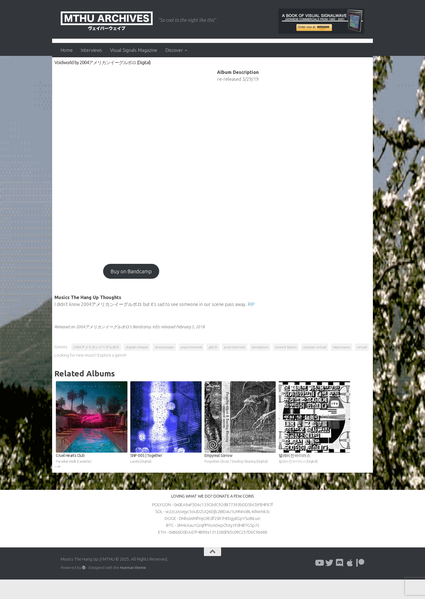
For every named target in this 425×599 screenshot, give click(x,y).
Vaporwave (342, 365)
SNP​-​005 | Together (166, 478)
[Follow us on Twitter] (329, 582)
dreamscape (165, 365)
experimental (191, 365)
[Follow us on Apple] (350, 582)
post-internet (235, 365)
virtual (62, 374)
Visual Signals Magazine (133, 50)
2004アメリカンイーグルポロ (97, 365)
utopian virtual (315, 365)
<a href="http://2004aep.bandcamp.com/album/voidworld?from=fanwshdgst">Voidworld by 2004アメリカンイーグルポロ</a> (131, 180)
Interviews (91, 50)
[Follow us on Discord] (340, 582)
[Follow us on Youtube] (319, 582)
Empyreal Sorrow (240, 478)
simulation (260, 365)
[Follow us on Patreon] (360, 582)
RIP (251, 322)
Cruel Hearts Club (92, 478)
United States (286, 365)
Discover (174, 50)
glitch (213, 365)
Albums (64, 68)
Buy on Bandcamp (131, 289)
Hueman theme (133, 587)
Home (66, 50)
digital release (137, 365)
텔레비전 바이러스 (314, 478)
